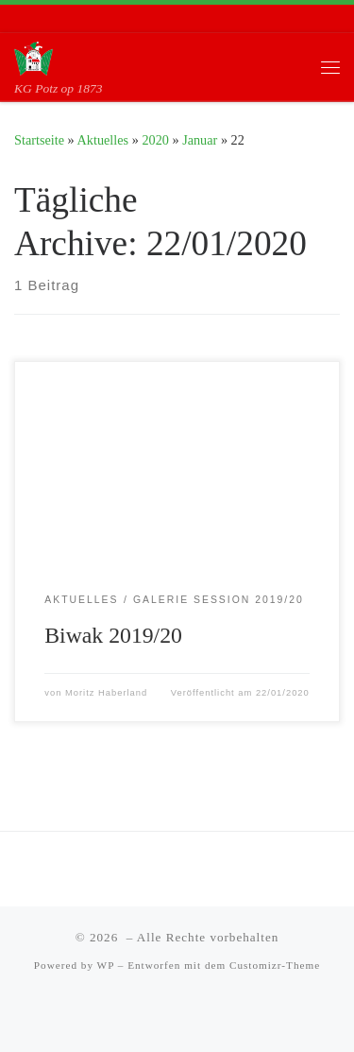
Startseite (39, 139)
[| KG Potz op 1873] (33, 56)
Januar (199, 139)
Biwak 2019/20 (113, 635)
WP (105, 965)
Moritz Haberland (106, 693)
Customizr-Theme (274, 965)
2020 (155, 139)
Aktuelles (103, 139)
